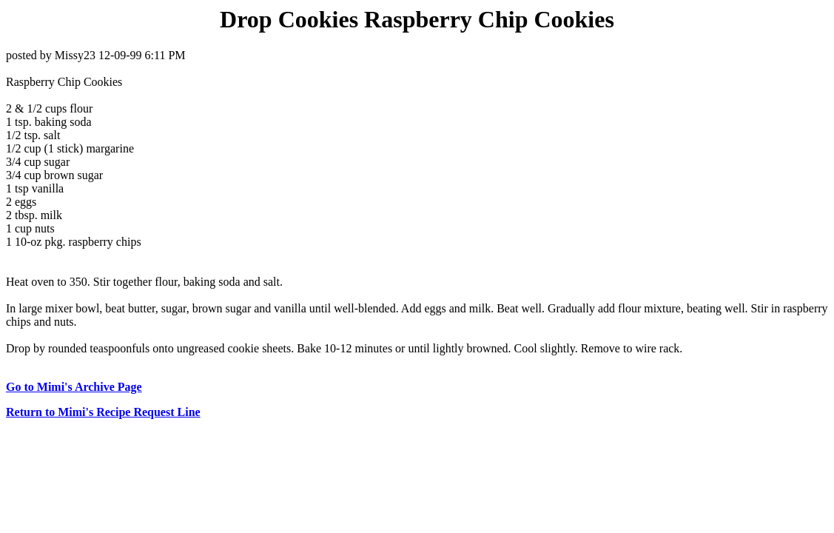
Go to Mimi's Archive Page (74, 387)
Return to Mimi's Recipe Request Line (103, 412)
